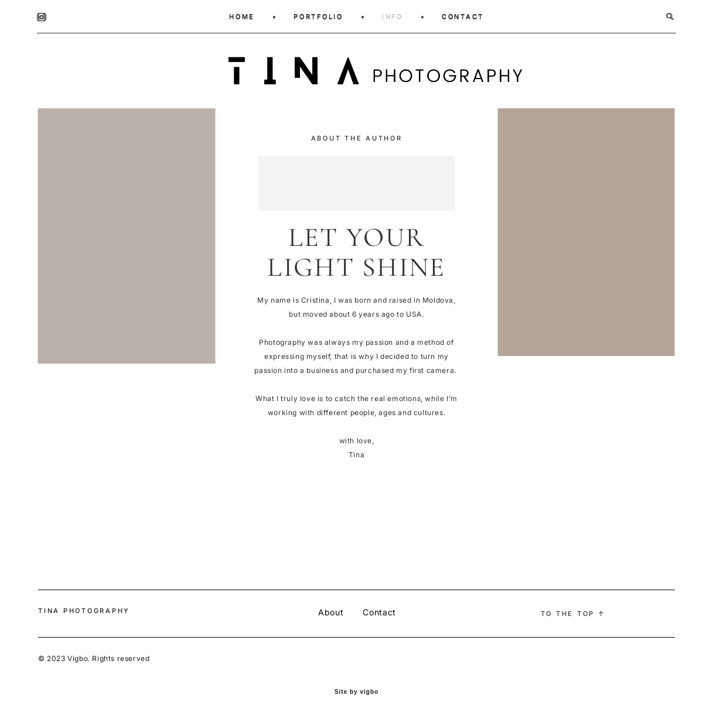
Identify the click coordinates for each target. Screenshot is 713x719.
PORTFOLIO (318, 16)
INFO (392, 16)
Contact (379, 612)
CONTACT (463, 16)
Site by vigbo (356, 692)
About (331, 612)
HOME (242, 16)
